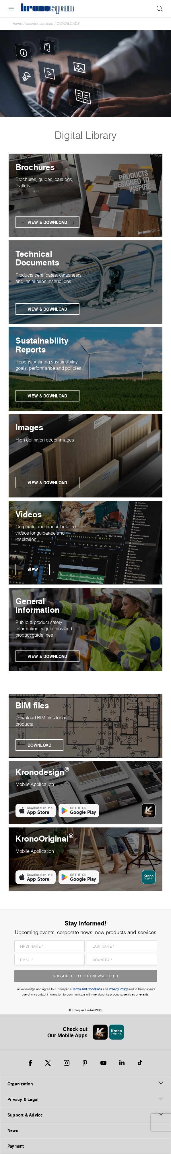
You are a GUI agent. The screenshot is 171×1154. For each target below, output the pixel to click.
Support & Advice (85, 1115)
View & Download (47, 222)
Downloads (68, 23)
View (33, 570)
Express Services (39, 23)
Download (39, 745)
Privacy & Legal (85, 1099)
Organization (85, 1084)
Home (17, 23)
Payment (15, 1146)
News (12, 1130)
